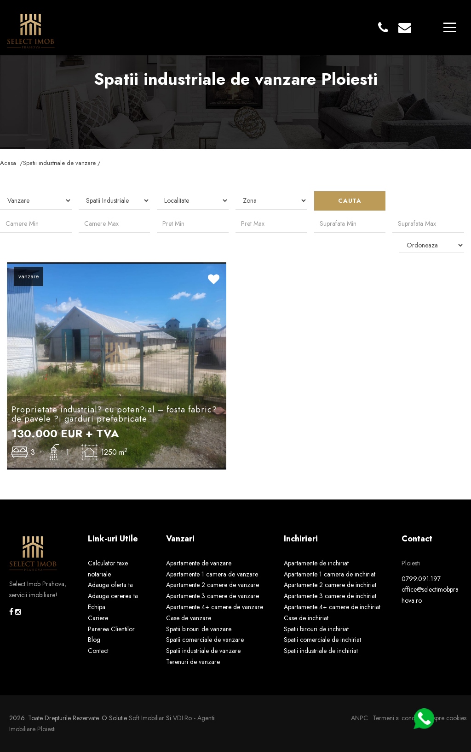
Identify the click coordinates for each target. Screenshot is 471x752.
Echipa (96, 606)
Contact (98, 650)
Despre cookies (445, 718)
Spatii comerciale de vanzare (205, 639)
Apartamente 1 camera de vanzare (212, 574)
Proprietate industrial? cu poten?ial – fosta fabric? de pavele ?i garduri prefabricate (114, 414)
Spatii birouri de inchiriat (316, 629)
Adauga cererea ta (113, 595)
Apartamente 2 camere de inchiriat (330, 584)
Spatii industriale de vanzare (203, 650)
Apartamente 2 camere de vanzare (212, 584)
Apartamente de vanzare (198, 563)
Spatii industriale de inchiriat (321, 650)
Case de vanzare (188, 618)
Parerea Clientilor (111, 629)
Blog (94, 639)
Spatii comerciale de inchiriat (322, 639)
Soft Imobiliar (146, 718)
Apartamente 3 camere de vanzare (212, 595)
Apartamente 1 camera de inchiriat (329, 574)
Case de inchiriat (306, 618)
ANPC (359, 718)
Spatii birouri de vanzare (198, 629)
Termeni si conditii (397, 718)
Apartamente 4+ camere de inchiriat (332, 606)
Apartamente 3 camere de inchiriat (330, 595)
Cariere (98, 618)
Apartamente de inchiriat (316, 563)
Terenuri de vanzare (193, 661)
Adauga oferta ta (110, 584)
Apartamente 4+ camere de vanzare (214, 606)
